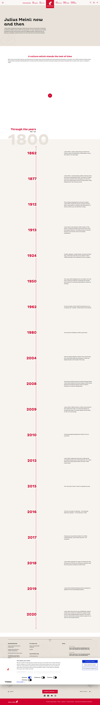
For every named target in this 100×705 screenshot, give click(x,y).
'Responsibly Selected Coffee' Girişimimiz (13, 650)
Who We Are (32, 672)
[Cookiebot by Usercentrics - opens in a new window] (8, 702)
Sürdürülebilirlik (27, 3)
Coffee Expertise (33, 656)
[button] (90, 2)
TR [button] (97, 2)
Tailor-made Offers (13, 664)
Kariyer (31, 670)
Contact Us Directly (73, 2)
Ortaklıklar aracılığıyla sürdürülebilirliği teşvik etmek (14, 657)
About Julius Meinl (66, 2)
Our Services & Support (13, 669)
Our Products (11, 667)
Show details (20, 702)
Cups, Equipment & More (14, 671)
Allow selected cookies (90, 685)
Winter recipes (33, 663)
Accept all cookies (90, 682)
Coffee (31, 649)
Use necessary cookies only (90, 689)
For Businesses (35, 2)
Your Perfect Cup (59, 2)
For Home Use (41, 2)
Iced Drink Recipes (34, 658)
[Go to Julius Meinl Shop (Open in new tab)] (94, 2)
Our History (32, 674)
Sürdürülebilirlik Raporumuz (15, 653)
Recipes (31, 661)
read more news (66, 665)
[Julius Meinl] (3, 2)
